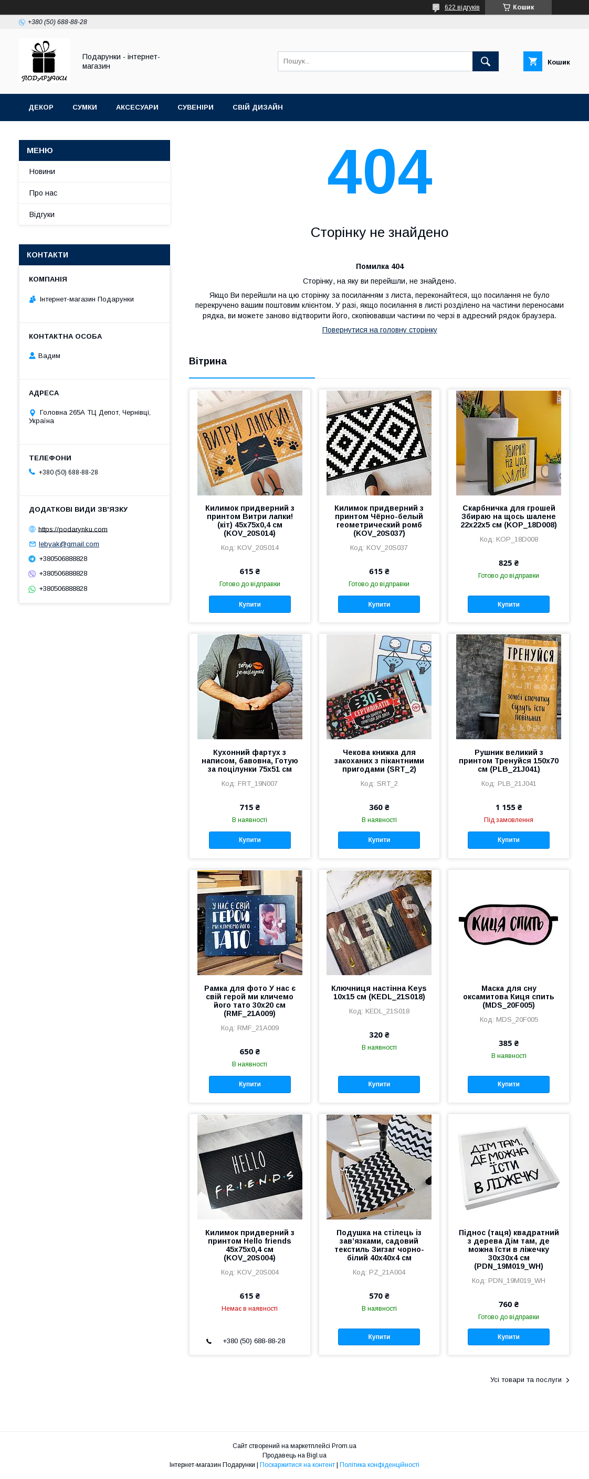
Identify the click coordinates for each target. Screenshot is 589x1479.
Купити (250, 604)
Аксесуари (137, 107)
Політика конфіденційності (379, 1465)
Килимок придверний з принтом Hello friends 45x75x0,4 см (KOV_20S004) (249, 1245)
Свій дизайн (258, 107)
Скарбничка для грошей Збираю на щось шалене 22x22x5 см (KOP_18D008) (508, 516)
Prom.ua (344, 1446)
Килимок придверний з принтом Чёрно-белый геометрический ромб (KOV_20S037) (379, 520)
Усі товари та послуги (526, 1380)
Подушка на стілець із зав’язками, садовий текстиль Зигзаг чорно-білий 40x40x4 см (379, 1245)
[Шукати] (485, 61)
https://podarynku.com (73, 529)
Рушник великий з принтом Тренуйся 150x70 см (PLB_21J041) (509, 760)
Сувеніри (195, 107)
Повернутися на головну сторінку (379, 330)
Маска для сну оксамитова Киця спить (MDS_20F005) (508, 996)
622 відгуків (462, 7)
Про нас (43, 193)
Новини (42, 171)
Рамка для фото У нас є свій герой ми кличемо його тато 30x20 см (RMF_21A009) (250, 1001)
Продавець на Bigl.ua (294, 1455)
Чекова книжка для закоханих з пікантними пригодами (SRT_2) (379, 760)
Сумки (84, 107)
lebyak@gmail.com (69, 544)
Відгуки (42, 214)
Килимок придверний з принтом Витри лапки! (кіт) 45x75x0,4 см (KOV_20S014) (249, 520)
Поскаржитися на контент (297, 1465)
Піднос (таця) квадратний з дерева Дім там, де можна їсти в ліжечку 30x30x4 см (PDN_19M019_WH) (509, 1249)
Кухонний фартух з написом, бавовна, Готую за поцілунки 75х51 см (250, 760)
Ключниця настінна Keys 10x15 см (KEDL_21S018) (379, 992)
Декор (41, 107)
